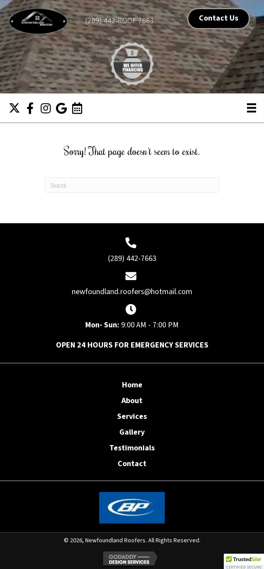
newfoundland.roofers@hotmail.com (132, 291)
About (132, 401)
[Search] (132, 185)
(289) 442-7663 (132, 258)
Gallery (132, 432)
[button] (14, 108)
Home (132, 385)
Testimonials (132, 448)
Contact (132, 464)
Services (132, 417)
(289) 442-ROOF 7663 (119, 20)
